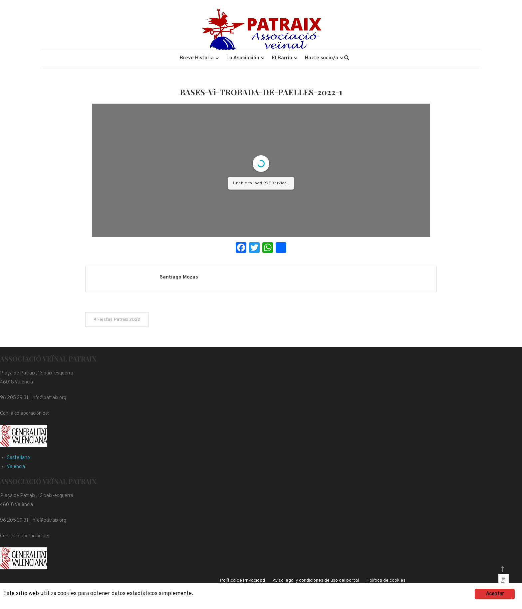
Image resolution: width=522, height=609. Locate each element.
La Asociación (242, 58)
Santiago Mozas (179, 277)
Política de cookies (386, 580)
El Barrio (282, 58)
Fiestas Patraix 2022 (118, 319)
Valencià (16, 467)
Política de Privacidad (242, 580)
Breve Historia (197, 58)
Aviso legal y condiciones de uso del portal (316, 580)
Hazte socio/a (321, 58)
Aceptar (495, 594)
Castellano (18, 458)
